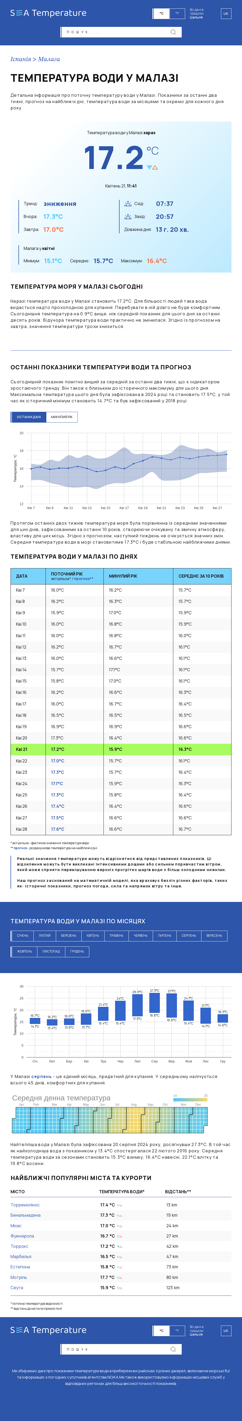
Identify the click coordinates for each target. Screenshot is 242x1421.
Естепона (20, 1267)
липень (164, 936)
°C (162, 13)
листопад (51, 952)
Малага (49, 60)
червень (140, 936)
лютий (45, 936)
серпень (189, 936)
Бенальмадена (26, 1216)
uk (226, 1330)
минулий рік (62, 417)
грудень (77, 952)
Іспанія (21, 60)
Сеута (17, 1288)
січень (22, 936)
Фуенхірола (22, 1236)
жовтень (24, 952)
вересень (214, 936)
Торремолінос (25, 1205)
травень (116, 936)
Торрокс (19, 1246)
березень (68, 936)
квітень (93, 936)
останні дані (29, 417)
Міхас (16, 1226)
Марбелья (21, 1257)
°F (177, 13)
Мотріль (19, 1277)
